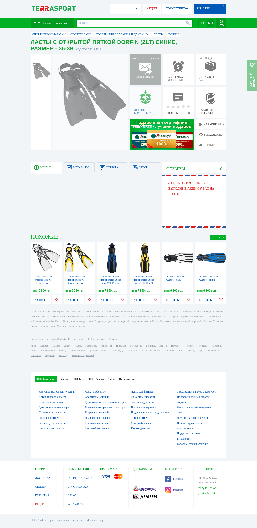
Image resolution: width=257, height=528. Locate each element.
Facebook (174, 479)
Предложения (127, 378)
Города (64, 378)
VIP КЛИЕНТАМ (78, 486)
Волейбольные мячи (51, 402)
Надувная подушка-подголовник (150, 412)
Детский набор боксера (52, 396)
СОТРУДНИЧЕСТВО (81, 477)
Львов (78, 345)
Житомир (216, 345)
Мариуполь (136, 345)
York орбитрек (139, 417)
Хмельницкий (48, 350)
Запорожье (90, 345)
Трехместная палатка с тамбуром (196, 391)
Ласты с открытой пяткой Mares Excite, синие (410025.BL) (111, 279)
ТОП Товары (96, 378)
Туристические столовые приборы (105, 402)
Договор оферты (97, 520)
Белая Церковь (186, 350)
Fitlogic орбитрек (49, 417)
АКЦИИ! (152, 8)
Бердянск (49, 355)
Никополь (36, 355)
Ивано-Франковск (151, 350)
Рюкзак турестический (52, 423)
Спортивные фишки (97, 396)
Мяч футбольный (141, 423)
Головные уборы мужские (192, 443)
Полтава (175, 345)
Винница (150, 345)
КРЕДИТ (40, 504)
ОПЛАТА (41, 486)
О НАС (72, 495)
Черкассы (203, 345)
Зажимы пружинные (143, 402)
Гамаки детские (140, 428)
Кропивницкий (77, 350)
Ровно (62, 350)
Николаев (121, 345)
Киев (33, 345)
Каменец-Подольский (83, 355)
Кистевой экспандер (97, 428)
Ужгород (63, 355)
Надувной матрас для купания (57, 391)
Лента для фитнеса (142, 391)
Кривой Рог (106, 345)
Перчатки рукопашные (52, 412)
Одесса (56, 345)
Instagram (174, 490)
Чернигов (189, 345)
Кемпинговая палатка (51, 428)
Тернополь (169, 350)
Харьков (44, 345)
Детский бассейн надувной (193, 417)
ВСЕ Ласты (218, 237)
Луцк (201, 350)
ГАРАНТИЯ (42, 495)
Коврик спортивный (97, 412)
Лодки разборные (95, 391)
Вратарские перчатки (143, 407)
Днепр (67, 345)
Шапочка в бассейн (96, 423)
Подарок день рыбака (97, 417)
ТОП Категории (46, 378)
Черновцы (117, 350)
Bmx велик (183, 438)
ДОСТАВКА (42, 477)
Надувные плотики (188, 433)
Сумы (34, 350)
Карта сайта (78, 520)
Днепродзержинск (98, 350)
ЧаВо (111, 378)
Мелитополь (214, 350)
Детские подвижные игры (54, 407)
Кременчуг (131, 350)
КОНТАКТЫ (75, 504)
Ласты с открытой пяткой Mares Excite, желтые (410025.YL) (144, 279)
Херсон (163, 345)
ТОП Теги (78, 378)
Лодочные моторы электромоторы (105, 407)
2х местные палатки (143, 396)
